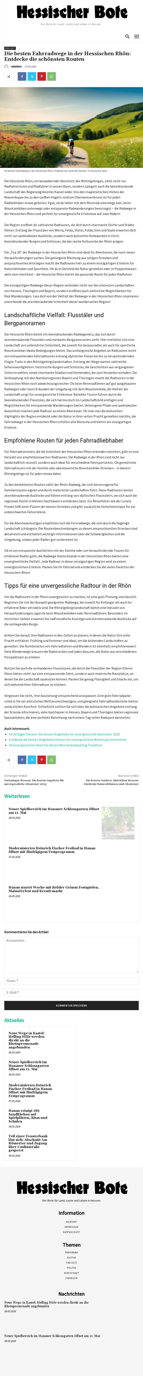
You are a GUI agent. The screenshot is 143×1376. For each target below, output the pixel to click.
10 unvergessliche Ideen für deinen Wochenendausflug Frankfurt (55, 745)
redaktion (16, 66)
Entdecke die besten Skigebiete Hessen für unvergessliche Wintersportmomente (68, 739)
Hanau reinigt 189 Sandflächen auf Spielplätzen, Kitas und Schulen (28, 1116)
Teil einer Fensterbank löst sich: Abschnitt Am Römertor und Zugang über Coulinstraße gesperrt (28, 1143)
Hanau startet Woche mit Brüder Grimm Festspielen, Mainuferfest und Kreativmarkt (54, 889)
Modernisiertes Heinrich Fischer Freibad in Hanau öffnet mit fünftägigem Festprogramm (52, 850)
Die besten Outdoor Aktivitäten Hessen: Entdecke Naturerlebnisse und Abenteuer (111, 782)
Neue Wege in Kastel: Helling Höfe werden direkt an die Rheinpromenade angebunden (26, 1040)
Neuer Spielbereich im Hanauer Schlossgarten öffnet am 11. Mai (54, 811)
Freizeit (10, 48)
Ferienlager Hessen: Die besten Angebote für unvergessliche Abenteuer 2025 (64, 734)
